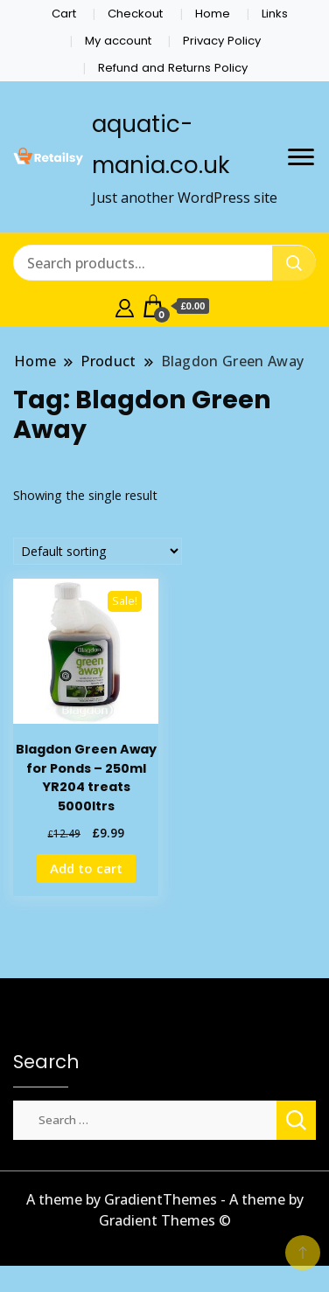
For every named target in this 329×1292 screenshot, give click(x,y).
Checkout (135, 13)
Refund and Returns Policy (173, 67)
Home (212, 13)
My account (118, 40)
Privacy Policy (222, 40)
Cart (64, 13)
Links (275, 13)
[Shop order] (97, 551)
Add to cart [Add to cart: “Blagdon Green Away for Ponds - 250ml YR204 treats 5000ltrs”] (86, 868)
